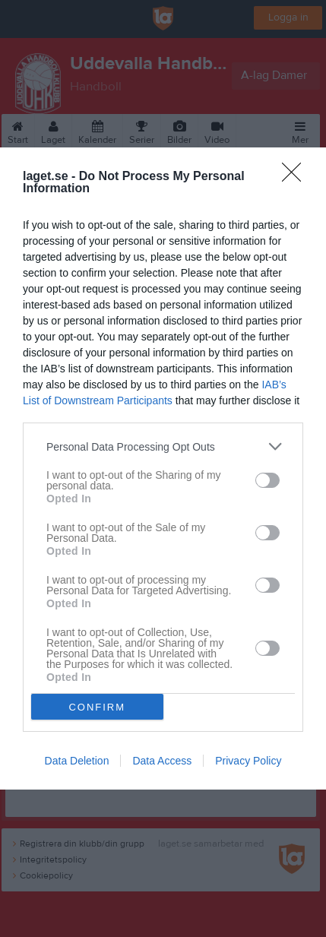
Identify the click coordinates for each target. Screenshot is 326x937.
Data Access (161, 761)
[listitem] (163, 446)
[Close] (296, 177)
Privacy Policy (248, 761)
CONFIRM (96, 707)
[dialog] (163, 468)
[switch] (267, 480)
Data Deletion (77, 761)
